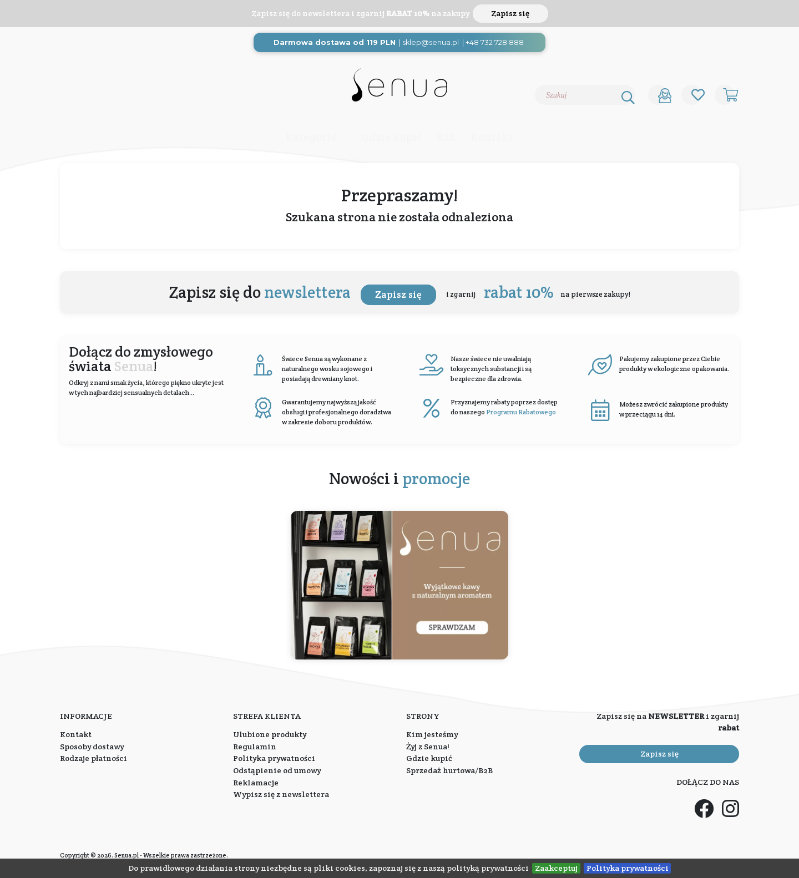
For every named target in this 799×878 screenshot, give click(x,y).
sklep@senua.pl (430, 42)
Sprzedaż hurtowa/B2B (449, 770)
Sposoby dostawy (92, 747)
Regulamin (254, 747)
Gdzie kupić (391, 137)
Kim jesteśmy (432, 734)
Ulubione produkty (269, 734)
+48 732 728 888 (495, 42)
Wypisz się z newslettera (281, 794)
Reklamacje (256, 783)
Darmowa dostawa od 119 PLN (335, 42)
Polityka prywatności (627, 868)
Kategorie (311, 137)
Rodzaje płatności (93, 758)
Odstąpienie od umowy (277, 770)
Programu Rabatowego (521, 412)
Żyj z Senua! (427, 747)
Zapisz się (510, 13)
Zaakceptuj (556, 868)
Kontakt (492, 137)
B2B (446, 137)
